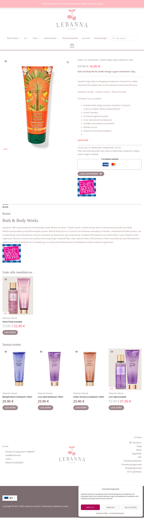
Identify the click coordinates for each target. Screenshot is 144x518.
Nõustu (90, 507)
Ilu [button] (25, 38)
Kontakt (5, 447)
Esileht (80, 60)
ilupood (108, 151)
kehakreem (128, 151)
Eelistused (131, 507)
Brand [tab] (5, 207)
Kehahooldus (93, 60)
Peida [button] (100, 3)
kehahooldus (117, 151)
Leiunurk (86, 38)
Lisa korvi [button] (10, 332)
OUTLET (117, 147)
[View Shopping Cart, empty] (72, 46)
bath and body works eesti (93, 151)
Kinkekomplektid (70, 38)
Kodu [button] (35, 38)
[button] (68, 62)
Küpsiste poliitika (102, 513)
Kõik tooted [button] (12, 38)
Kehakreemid (108, 147)
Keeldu (111, 507)
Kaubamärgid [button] (100, 38)
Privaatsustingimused (116, 513)
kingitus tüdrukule (91, 154)
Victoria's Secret (9, 318)
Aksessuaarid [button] (50, 38)
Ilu (85, 60)
